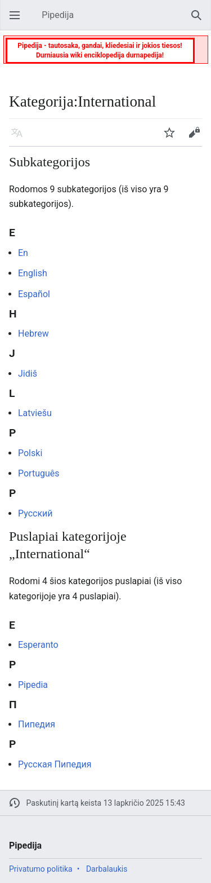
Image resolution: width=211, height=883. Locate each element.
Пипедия (36, 724)
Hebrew (33, 333)
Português (39, 473)
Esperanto (38, 644)
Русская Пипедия (55, 764)
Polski (30, 453)
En (23, 253)
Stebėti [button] (173, 138)
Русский (35, 513)
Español (34, 294)
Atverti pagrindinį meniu (18, 20)
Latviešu (35, 413)
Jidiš (27, 373)
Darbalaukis (107, 868)
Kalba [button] (20, 138)
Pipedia (33, 684)
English (32, 273)
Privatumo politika (41, 868)
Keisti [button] (197, 138)
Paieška (200, 20)
